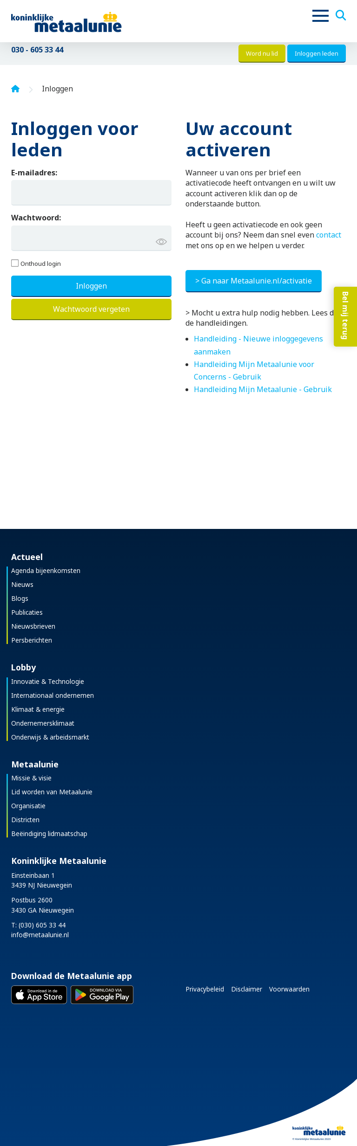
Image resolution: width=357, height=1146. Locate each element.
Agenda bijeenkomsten (45, 570)
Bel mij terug (345, 315)
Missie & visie (31, 777)
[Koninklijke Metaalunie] (92, 21)
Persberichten (31, 640)
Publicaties (27, 612)
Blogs (19, 598)
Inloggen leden (316, 53)
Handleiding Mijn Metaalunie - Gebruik (263, 389)
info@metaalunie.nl (40, 934)
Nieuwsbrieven (33, 626)
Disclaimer (246, 989)
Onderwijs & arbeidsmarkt (50, 737)
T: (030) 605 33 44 (38, 925)
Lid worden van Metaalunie (52, 791)
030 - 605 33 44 (37, 50)
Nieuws (22, 584)
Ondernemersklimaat (42, 723)
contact (328, 235)
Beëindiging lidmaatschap (49, 833)
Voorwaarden (289, 989)
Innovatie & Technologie (47, 681)
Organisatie (28, 805)
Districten (25, 819)
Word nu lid (262, 53)
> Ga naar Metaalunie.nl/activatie (253, 281)
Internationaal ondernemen (52, 695)
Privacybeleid (204, 989)
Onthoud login (40, 263)
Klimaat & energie (38, 709)
